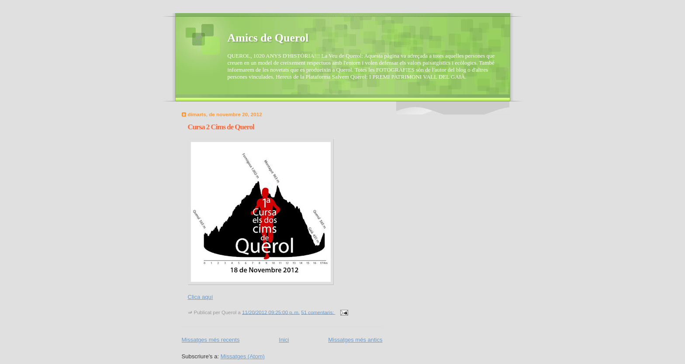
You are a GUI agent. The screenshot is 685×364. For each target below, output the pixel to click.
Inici (284, 339)
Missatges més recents (211, 339)
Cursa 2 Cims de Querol (221, 127)
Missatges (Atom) (243, 356)
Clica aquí (200, 297)
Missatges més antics (355, 339)
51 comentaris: (318, 312)
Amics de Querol (268, 37)
